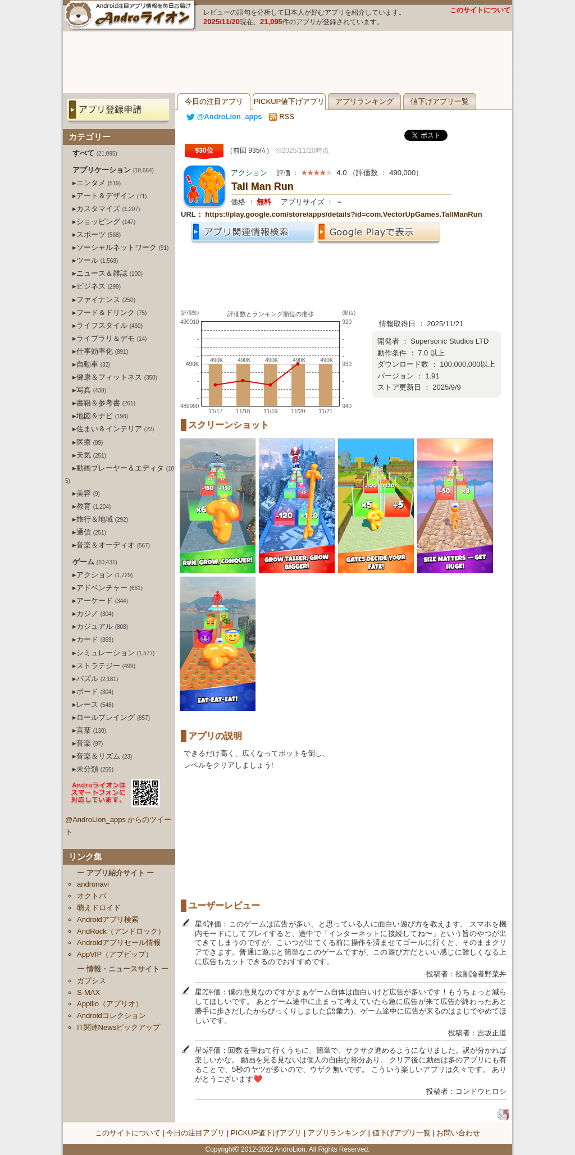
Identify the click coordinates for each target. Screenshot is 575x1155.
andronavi (93, 884)
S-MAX (88, 992)
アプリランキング (364, 101)
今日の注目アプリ (214, 101)
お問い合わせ (458, 1133)
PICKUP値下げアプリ (289, 101)
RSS (281, 116)
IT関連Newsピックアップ (118, 1027)
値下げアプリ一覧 (439, 101)
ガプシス (91, 980)
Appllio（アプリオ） (110, 1003)
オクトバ (91, 896)
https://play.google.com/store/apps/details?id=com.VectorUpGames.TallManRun (343, 214)
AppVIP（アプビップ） (115, 954)
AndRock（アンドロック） (121, 931)
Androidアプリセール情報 (119, 942)
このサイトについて (480, 10)
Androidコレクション (111, 1015)
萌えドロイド (99, 907)
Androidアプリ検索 (108, 919)
